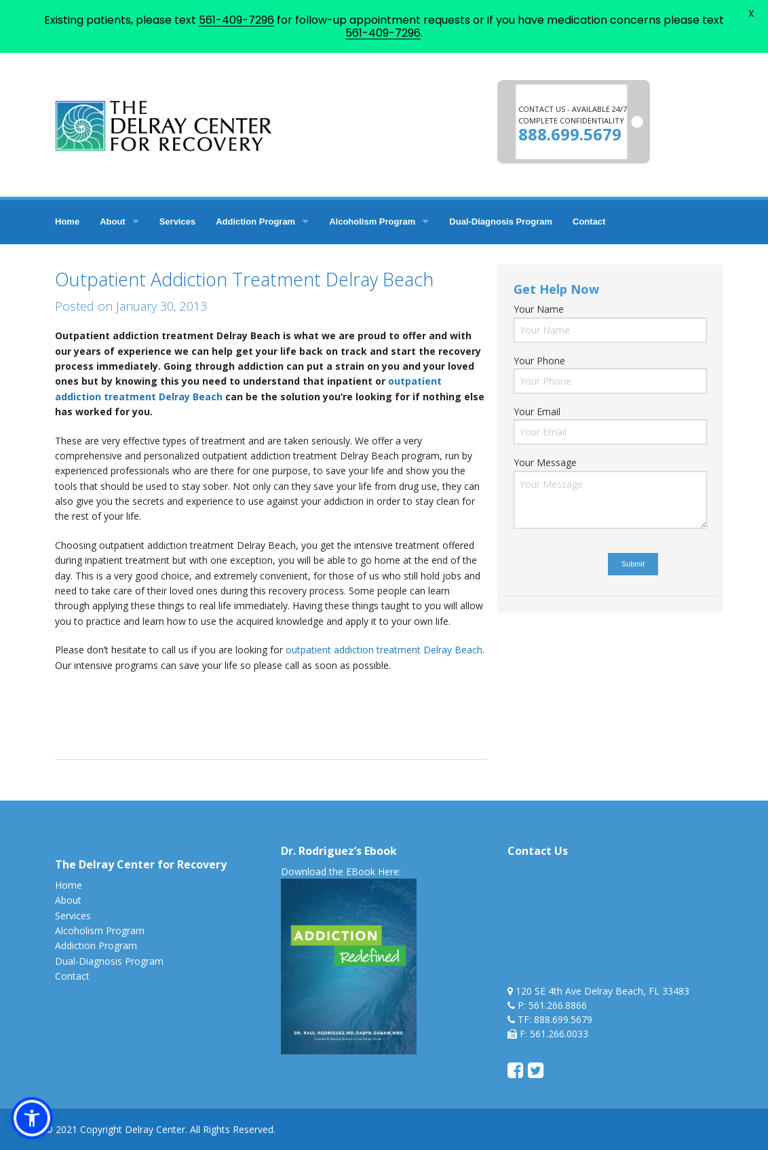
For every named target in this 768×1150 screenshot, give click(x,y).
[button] (32, 1118)
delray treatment (141, 708)
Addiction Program (255, 221)
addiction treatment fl (221, 693)
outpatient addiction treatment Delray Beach (384, 649)
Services (177, 221)
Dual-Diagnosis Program (500, 221)
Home (67, 221)
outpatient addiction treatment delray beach (280, 708)
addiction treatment (124, 693)
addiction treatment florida (332, 693)
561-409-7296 (236, 20)
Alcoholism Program (372, 221)
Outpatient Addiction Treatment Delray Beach (244, 279)
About (113, 221)
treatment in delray (134, 724)
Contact (589, 221)
